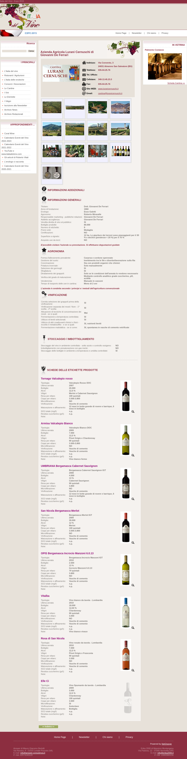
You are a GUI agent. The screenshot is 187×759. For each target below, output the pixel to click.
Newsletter (137, 33)
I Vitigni (7, 101)
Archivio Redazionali (13, 114)
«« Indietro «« (48, 727)
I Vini (6, 92)
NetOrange (167, 744)
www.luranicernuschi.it (108, 89)
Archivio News (10, 110)
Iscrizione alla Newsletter (15, 105)
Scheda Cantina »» (176, 83)
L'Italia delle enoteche (14, 80)
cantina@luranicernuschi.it (110, 93)
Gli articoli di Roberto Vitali (16, 157)
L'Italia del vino (11, 71)
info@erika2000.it (165, 753)
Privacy (165, 33)
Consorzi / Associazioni (14, 84)
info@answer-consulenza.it (32, 753)
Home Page (121, 33)
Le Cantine (9, 88)
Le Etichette (9, 97)
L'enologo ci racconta (14, 162)
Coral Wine (9, 133)
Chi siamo (151, 33)
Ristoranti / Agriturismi (14, 75)
